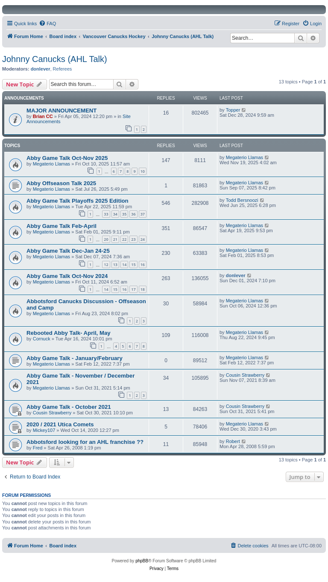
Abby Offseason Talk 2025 (61, 183)
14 (124, 264)
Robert (233, 441)
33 (106, 214)
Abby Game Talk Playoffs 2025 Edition (77, 201)
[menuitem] (47, 23)
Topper (233, 109)
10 (143, 171)
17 (133, 289)
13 (115, 264)
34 (115, 214)
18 (143, 289)
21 (115, 239)
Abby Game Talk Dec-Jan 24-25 (68, 251)
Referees (62, 68)
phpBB (141, 560)
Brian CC (43, 116)
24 (143, 239)
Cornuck (41, 338)
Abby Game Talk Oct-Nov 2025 (67, 158)
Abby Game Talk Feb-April (61, 226)
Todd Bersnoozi (242, 200)
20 (106, 239)
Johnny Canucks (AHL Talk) (54, 59)
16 (143, 264)
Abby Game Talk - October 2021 (68, 407)
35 (124, 214)
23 (133, 239)
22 (124, 239)
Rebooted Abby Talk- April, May (68, 333)
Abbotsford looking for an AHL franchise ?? (85, 442)
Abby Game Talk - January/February (74, 358)
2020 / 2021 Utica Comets (60, 424)
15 (133, 264)
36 (133, 214)
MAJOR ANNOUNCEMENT (61, 110)
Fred (38, 447)
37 (143, 214)
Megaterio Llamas (51, 163)
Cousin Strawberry (245, 375)
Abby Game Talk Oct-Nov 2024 (67, 276)
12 (106, 264)
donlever (40, 68)
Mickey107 (44, 430)
